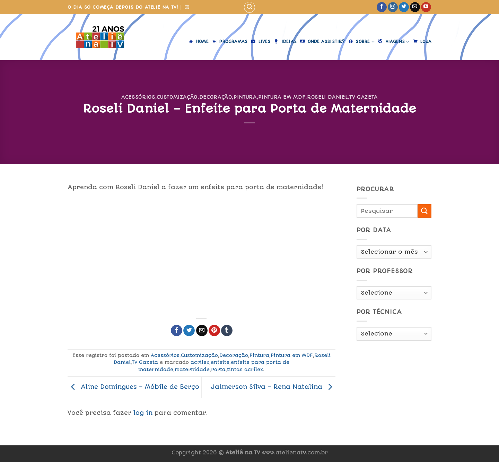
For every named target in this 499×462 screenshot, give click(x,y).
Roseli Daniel (327, 97)
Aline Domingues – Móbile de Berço (133, 386)
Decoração (215, 97)
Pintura (245, 97)
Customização (177, 97)
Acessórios (138, 97)
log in (142, 412)
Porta (218, 369)
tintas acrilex (245, 369)
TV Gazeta (363, 97)
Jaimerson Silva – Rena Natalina (273, 386)
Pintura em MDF (281, 97)
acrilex (200, 362)
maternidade (192, 369)
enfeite (220, 362)
